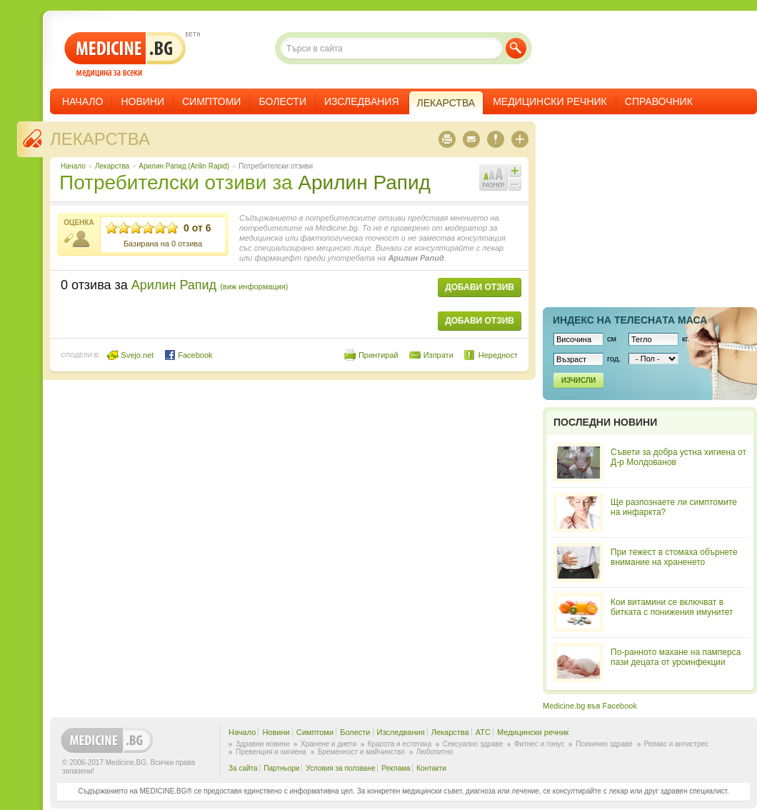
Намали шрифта (514, 184)
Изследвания (361, 101)
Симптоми (211, 101)
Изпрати (438, 355)
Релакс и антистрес (676, 744)
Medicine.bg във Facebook (590, 705)
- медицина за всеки (125, 54)
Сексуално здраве (473, 744)
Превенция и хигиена (271, 752)
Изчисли (578, 380)
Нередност (498, 355)
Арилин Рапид (364, 182)
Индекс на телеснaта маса (630, 320)
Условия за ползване (340, 768)
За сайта (243, 768)
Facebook (188, 355)
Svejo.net (130, 355)
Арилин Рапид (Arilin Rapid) (184, 166)
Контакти (431, 768)
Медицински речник (550, 101)
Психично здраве (604, 744)
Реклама (395, 768)
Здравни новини (262, 744)
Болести (282, 101)
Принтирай (378, 355)
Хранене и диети (328, 744)
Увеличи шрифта (514, 170)
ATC (483, 732)
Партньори (281, 768)
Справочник (659, 101)
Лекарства (100, 139)
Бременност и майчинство (361, 752)
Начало (82, 101)
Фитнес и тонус (539, 744)
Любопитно (434, 752)
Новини (142, 101)
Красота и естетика (399, 744)
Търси (516, 48)
